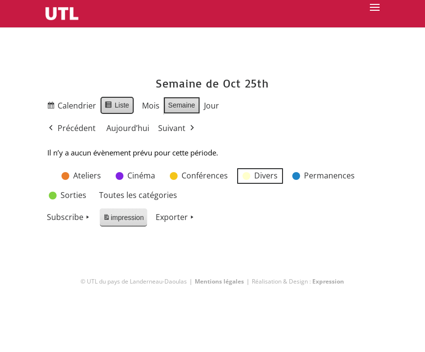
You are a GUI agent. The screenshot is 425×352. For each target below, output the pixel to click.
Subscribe (69, 217)
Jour (211, 105)
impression (123, 219)
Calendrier (71, 107)
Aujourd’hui (127, 128)
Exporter (176, 217)
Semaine (181, 105)
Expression (328, 281)
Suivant (177, 128)
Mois (151, 105)
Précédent (71, 128)
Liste (116, 106)
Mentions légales (219, 281)
